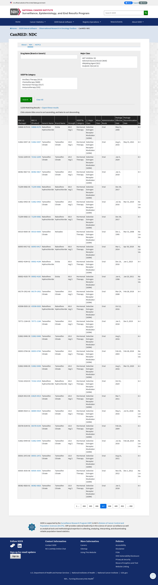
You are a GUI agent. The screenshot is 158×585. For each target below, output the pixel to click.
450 (122, 506)
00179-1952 (36, 291)
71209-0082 (36, 187)
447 (103, 506)
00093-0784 (36, 351)
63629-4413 (36, 396)
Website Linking (122, 566)
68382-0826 (36, 485)
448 (109, 506)
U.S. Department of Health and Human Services (49, 572)
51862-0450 (36, 201)
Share (129, 3)
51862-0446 (36, 336)
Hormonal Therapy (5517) (49, 84)
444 (84, 506)
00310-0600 (36, 231)
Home (17, 22)
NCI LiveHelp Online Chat (55, 548)
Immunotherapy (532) (49, 87)
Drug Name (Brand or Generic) (32, 53)
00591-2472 (36, 455)
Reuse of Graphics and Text (127, 563)
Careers (83, 545)
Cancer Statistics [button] (37, 22)
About (24, 44)
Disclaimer (120, 548)
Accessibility (121, 545)
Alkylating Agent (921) (109, 63)
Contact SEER (50, 545)
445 (90, 506)
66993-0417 (36, 246)
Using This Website (88, 552)
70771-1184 (36, 321)
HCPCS (38, 44)
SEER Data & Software (28, 28)
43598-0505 (36, 306)
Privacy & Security (123, 559)
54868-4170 (36, 127)
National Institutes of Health (83, 572)
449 (116, 506)
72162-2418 (36, 381)
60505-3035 (36, 470)
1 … (77, 506)
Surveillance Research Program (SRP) (76, 523)
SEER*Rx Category (27, 74)
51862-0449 (36, 440)
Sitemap (83, 548)
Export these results (50, 107)
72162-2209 (36, 157)
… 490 (129, 506)
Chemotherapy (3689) (49, 82)
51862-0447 (36, 142)
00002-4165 (36, 276)
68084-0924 (36, 411)
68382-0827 (36, 172)
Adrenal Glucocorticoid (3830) (109, 60)
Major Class (85, 53)
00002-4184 (36, 261)
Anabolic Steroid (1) (109, 66)
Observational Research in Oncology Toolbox (57, 28)
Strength (71, 123)
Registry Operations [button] (91, 22)
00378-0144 (36, 426)
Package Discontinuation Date (130, 120)
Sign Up (15, 556)
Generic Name (48, 123)
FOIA (118, 552)
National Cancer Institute (108, 572)
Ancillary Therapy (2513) (49, 79)
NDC (31, 44)
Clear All (39, 99)
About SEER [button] (137, 22)
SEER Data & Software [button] (63, 22)
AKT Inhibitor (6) (109, 58)
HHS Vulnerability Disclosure (127, 556)
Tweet (135, 3)
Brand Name (60, 123)
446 (96, 506)
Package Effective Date (119, 120)
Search (25, 99)
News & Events (116, 22)
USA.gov (124, 572)
